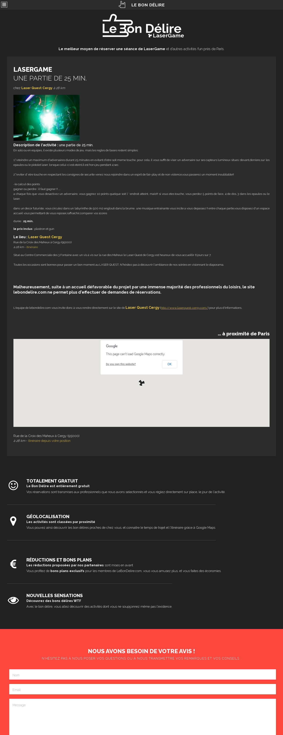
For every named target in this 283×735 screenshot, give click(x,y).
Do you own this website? (121, 364)
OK (170, 364)
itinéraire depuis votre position (49, 440)
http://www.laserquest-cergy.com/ (184, 307)
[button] (141, 383)
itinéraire (32, 247)
